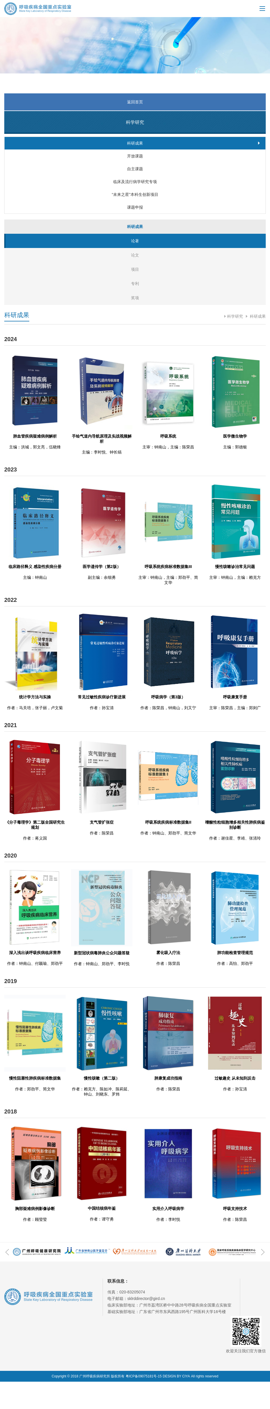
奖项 (135, 325)
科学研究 (235, 343)
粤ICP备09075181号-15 (144, 1404)
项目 (135, 296)
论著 (135, 268)
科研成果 (257, 343)
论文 (135, 282)
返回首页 (135, 102)
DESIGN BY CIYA (176, 1404)
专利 (135, 311)
